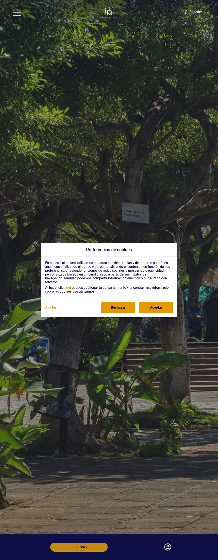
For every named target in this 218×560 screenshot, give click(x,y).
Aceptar (156, 307)
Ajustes (51, 307)
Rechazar (118, 307)
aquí (68, 288)
